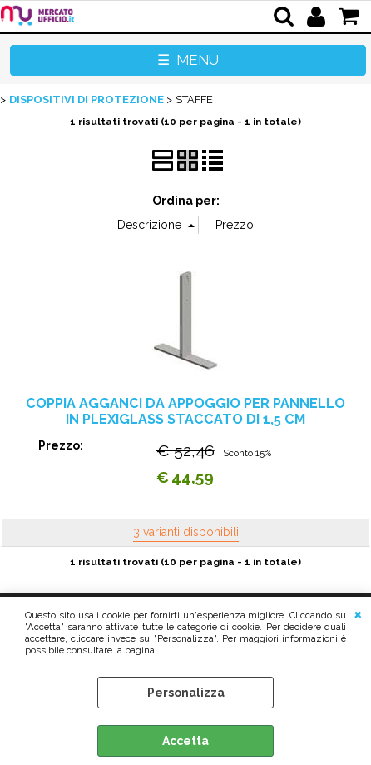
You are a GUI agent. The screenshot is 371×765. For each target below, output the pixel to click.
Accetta (185, 741)
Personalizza (186, 692)
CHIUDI (358, 613)
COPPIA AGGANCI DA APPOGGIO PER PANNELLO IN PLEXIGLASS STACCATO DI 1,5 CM (185, 411)
